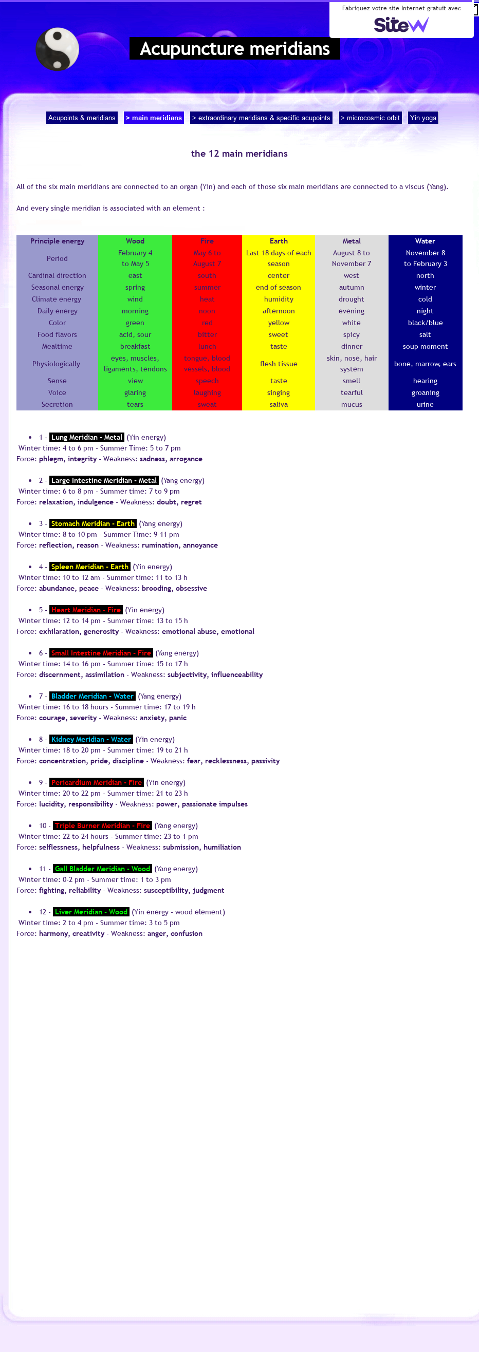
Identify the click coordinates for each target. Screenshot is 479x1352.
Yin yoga (423, 118)
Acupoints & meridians (82, 118)
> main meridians (154, 118)
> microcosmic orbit (370, 118)
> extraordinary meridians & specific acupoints (261, 118)
